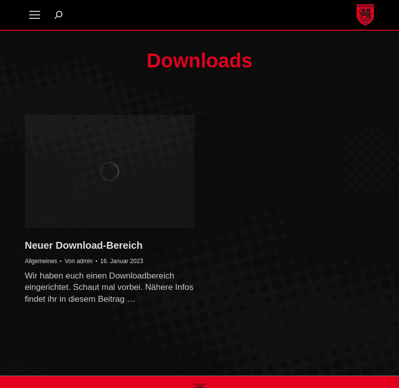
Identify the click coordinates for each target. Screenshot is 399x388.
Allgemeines (41, 261)
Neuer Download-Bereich (84, 245)
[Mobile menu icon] (35, 15)
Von (78, 261)
